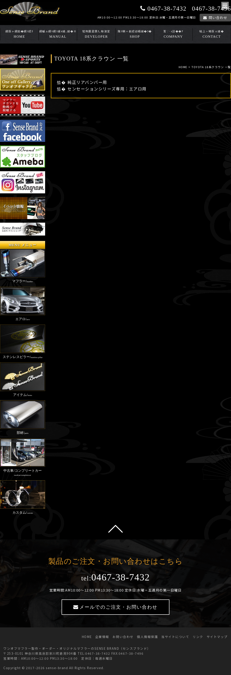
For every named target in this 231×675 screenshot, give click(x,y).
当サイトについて (175, 636)
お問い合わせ (123, 636)
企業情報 (102, 636)
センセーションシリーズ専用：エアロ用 (106, 89)
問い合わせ (218, 17)
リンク (198, 636)
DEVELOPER (96, 36)
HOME (19, 36)
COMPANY (173, 36)
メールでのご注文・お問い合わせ (118, 607)
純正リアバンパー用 (87, 82)
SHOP (135, 36)
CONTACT (212, 36)
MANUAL (58, 36)
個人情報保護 (147, 636)
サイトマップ (217, 636)
